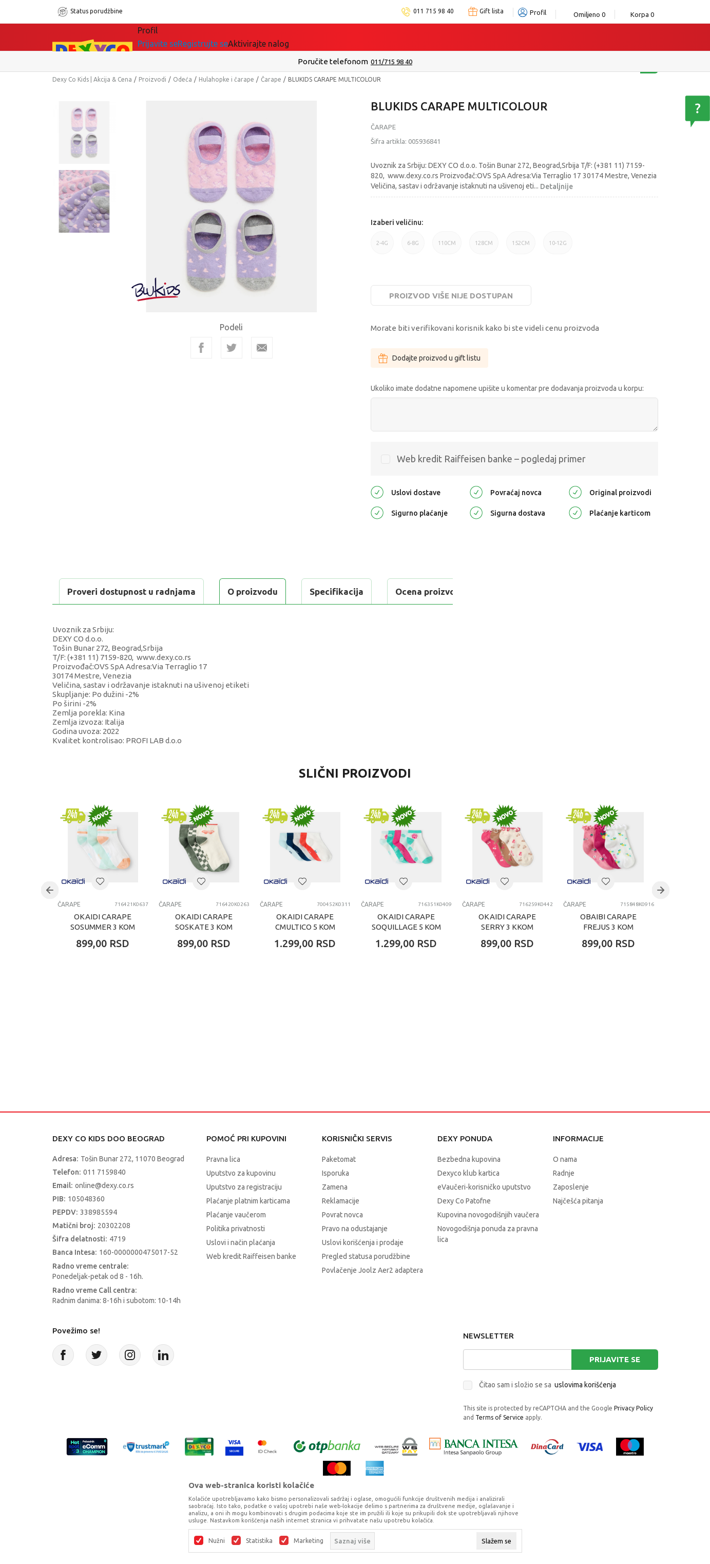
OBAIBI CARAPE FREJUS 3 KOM (608, 947)
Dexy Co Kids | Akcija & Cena (92, 79)
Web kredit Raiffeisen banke (251, 1282)
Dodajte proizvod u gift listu (429, 358)
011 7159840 (104, 1198)
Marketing (308, 1541)
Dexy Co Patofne (464, 1226)
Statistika (259, 1541)
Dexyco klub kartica (468, 1199)
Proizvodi (152, 79)
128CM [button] (484, 247)
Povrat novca (342, 1240)
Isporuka (335, 1199)
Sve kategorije (172, 37)
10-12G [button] (558, 247)
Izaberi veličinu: (397, 222)
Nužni (216, 1541)
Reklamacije (340, 1226)
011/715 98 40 (391, 61)
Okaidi (421, 37)
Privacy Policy (633, 1433)
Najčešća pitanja (578, 1226)
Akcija (226, 37)
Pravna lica (223, 1185)
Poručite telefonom (333, 61)
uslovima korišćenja (585, 1410)
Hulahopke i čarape (226, 79)
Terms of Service (499, 1443)
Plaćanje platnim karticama (248, 1226)
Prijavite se (614, 1385)
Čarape (271, 79)
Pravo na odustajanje (355, 1254)
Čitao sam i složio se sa (547, 1410)
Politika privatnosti (235, 1254)
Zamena (335, 1213)
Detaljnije (556, 186)
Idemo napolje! (286, 37)
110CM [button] (447, 247)
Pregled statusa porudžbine (366, 1282)
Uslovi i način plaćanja (240, 1268)
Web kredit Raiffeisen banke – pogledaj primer (491, 459)
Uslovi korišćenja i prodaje (363, 1268)
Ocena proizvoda (271, 591)
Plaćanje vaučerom (236, 1240)
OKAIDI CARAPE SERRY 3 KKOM (507, 947)
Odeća (182, 79)
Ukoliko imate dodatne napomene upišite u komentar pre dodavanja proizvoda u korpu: (507, 388)
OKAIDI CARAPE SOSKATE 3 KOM (204, 947)
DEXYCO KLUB (362, 37)
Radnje (563, 1199)
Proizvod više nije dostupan (451, 295)
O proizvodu (93, 591)
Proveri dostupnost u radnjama (132, 617)
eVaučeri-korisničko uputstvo (484, 1213)
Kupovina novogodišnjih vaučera (488, 1240)
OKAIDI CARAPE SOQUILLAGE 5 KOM (406, 947)
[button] (100, 907)
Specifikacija (177, 591)
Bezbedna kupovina (469, 1185)
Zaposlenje (571, 1213)
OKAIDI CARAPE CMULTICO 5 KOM (305, 947)
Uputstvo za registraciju (244, 1213)
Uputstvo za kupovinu (241, 1199)
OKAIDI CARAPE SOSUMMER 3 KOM (102, 947)
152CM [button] (521, 247)
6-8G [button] (413, 247)
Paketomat (339, 1185)
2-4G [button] (382, 247)
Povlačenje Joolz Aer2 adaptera (372, 1296)
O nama (565, 1185)
